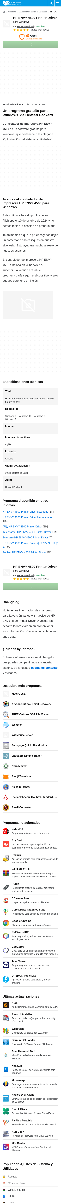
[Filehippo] (12, 3)
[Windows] (12, 11)
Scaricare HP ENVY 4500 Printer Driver (25, 537)
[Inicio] (4, 11)
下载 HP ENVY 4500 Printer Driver (22, 526)
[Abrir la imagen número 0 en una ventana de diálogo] (28, 305)
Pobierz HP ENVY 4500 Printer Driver (24, 552)
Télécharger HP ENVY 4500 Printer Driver (27, 532)
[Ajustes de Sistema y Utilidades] (33, 11)
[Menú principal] (58, 3)
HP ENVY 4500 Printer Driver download (25, 511)
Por (23, 26)
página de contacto (44, 667)
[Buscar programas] (51, 3)
